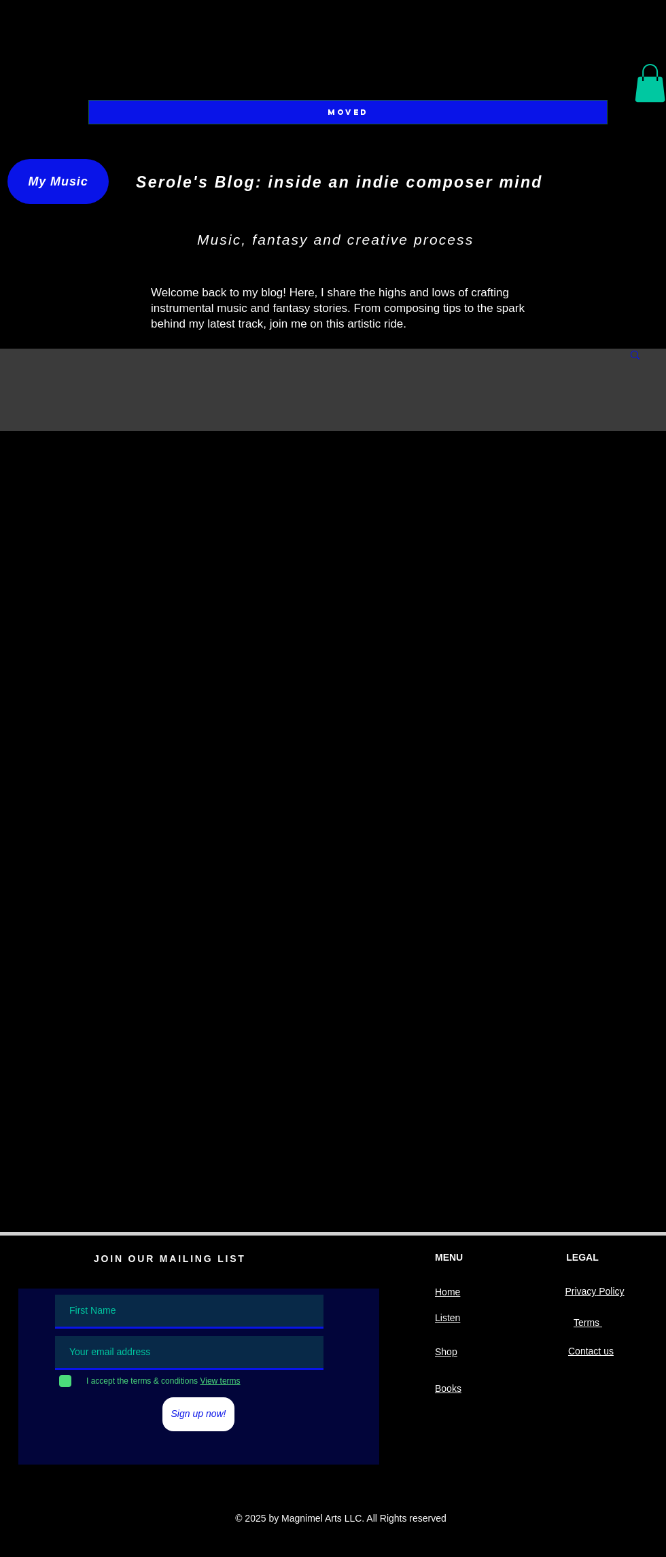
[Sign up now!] (198, 1414)
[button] (650, 83)
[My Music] (58, 181)
